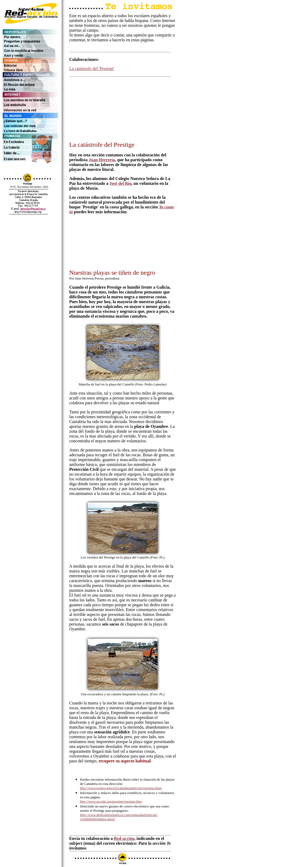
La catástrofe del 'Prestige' (91, 68)
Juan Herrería (102, 159)
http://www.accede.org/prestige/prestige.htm (111, 801)
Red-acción (124, 838)
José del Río (120, 183)
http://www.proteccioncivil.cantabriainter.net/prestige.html (121, 788)
